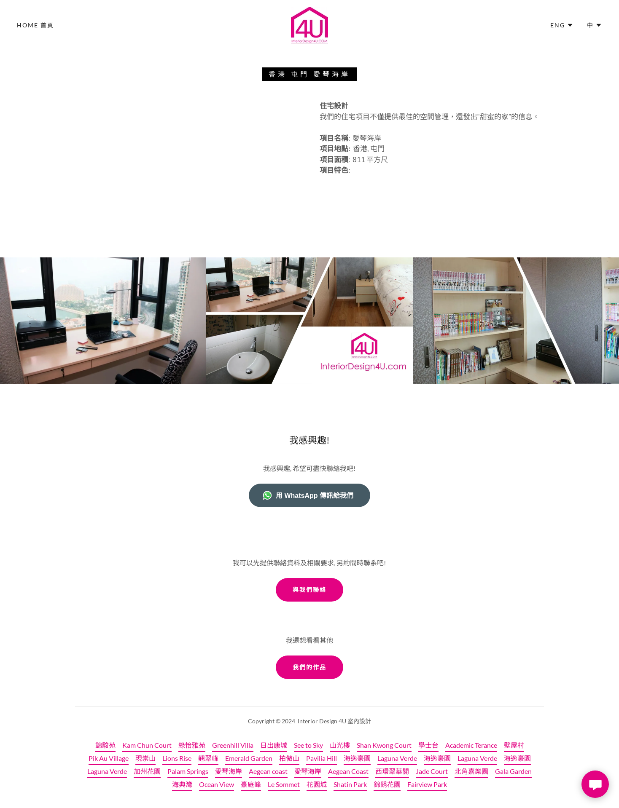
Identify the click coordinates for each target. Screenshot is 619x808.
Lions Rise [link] (176, 758)
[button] (561, 25)
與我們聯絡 (309, 589)
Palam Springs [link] (187, 771)
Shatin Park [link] (350, 784)
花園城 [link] (317, 784)
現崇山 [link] (145, 758)
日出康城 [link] (273, 745)
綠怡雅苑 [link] (191, 745)
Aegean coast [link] (268, 771)
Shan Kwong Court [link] (384, 745)
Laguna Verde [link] (397, 758)
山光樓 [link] (340, 745)
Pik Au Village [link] (109, 758)
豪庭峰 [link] (251, 784)
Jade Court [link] (432, 771)
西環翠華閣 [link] (392, 771)
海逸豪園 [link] (357, 758)
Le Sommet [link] (284, 784)
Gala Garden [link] (513, 771)
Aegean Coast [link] (348, 771)
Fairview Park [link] (427, 784)
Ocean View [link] (216, 784)
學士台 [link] (428, 745)
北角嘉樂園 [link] (471, 771)
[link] (309, 24)
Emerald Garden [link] (248, 758)
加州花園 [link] (147, 771)
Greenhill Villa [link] (232, 745)
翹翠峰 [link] (208, 758)
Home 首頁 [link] (35, 25)
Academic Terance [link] (471, 745)
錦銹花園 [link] (387, 784)
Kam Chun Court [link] (147, 745)
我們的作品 (309, 667)
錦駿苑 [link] (105, 745)
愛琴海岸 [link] (228, 771)
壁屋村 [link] (514, 745)
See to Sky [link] (308, 745)
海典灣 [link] (182, 784)
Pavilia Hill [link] (321, 758)
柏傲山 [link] (289, 758)
